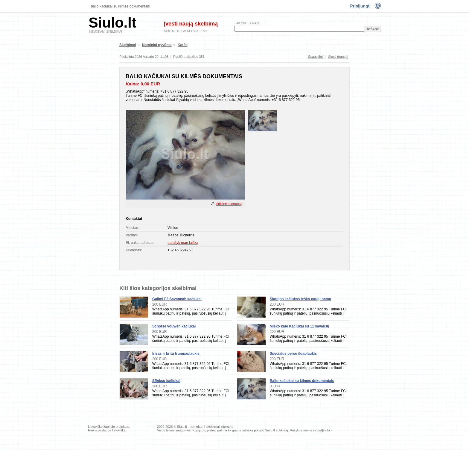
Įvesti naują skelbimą (191, 24)
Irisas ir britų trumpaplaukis (176, 353)
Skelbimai (127, 45)
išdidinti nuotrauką (229, 204)
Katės (183, 45)
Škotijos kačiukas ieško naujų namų (300, 299)
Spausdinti (315, 56)
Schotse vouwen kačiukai (174, 326)
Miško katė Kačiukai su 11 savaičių (299, 326)
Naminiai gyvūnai (157, 45)
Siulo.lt (112, 23)
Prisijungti (360, 6)
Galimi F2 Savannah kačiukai (177, 299)
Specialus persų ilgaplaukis (293, 353)
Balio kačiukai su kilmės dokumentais (120, 6)
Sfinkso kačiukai (166, 381)
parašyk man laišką (183, 243)
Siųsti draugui (338, 56)
